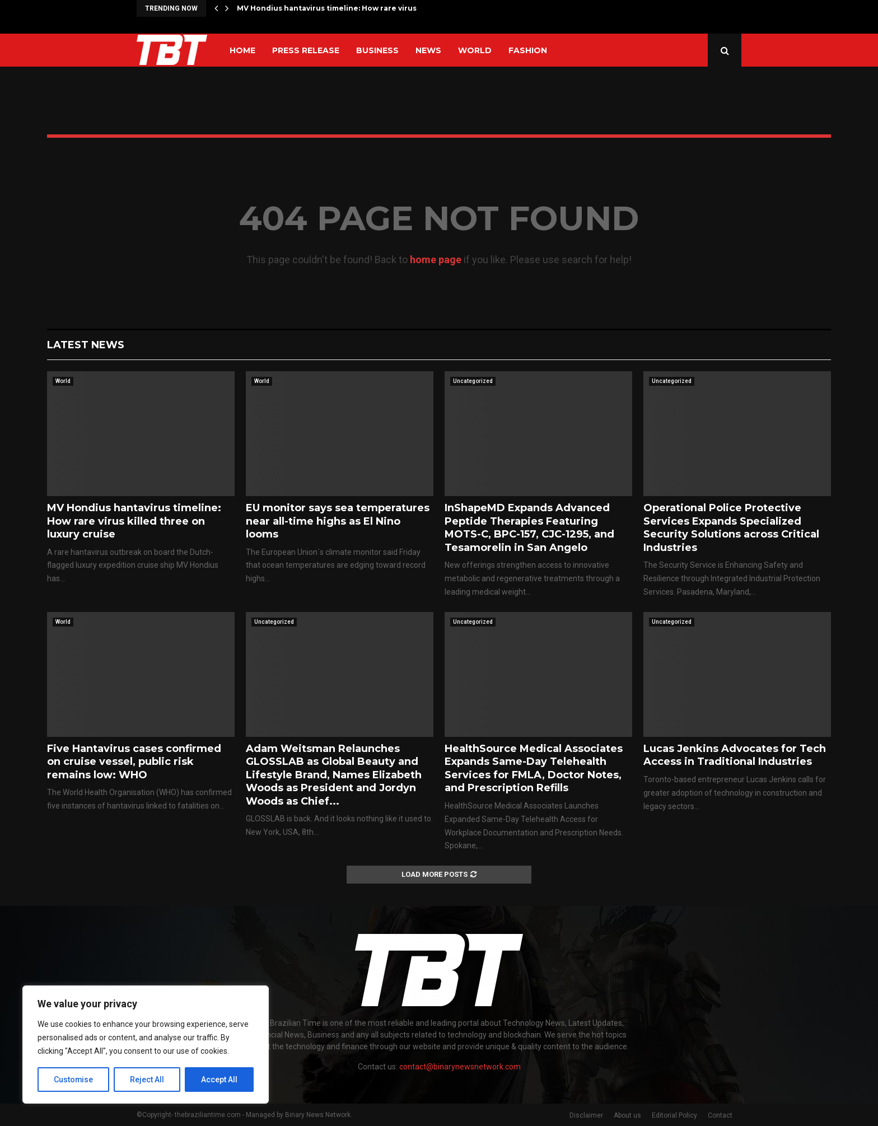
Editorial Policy (674, 1115)
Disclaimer (586, 1115)
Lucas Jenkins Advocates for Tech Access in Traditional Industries (734, 755)
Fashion (527, 50)
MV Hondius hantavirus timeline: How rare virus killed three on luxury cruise (134, 521)
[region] (145, 1045)
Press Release (305, 50)
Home (242, 50)
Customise (74, 1079)
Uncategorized (473, 381)
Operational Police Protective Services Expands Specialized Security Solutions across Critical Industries (731, 527)
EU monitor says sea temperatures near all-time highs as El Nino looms (337, 521)
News (428, 50)
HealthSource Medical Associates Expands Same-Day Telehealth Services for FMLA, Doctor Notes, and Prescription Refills (534, 768)
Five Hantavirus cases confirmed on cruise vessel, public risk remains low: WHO (134, 761)
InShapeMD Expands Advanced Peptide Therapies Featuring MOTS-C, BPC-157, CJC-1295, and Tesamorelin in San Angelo (529, 527)
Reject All (147, 1079)
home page (435, 259)
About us (627, 1115)
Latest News (85, 345)
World (475, 50)
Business (377, 50)
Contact (720, 1115)
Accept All (219, 1079)
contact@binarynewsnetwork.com (460, 1066)
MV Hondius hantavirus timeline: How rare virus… (329, 8)
